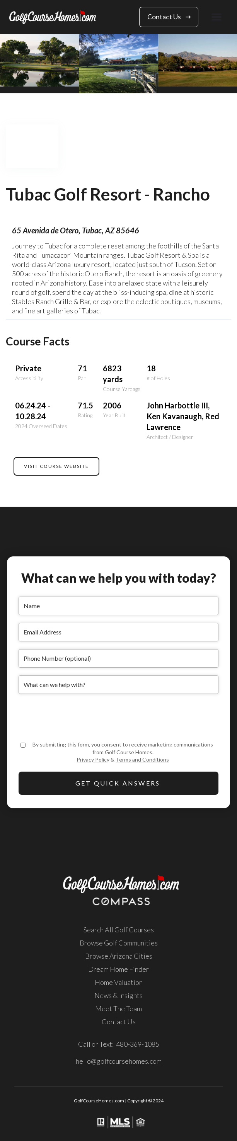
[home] (52, 17)
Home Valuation (119, 982)
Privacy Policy (93, 759)
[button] (216, 17)
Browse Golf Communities (119, 943)
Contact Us (119, 1021)
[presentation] (77, 717)
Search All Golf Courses (119, 929)
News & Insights (118, 995)
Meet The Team (118, 1008)
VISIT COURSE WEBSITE (56, 466)
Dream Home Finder (118, 969)
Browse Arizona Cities (118, 956)
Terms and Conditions (142, 759)
